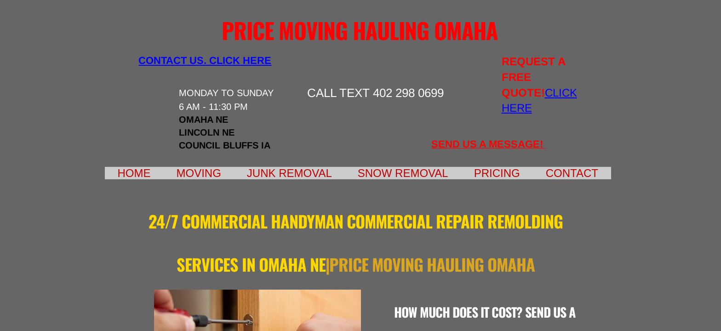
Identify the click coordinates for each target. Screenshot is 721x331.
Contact (572, 173)
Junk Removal (289, 173)
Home (134, 173)
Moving (199, 173)
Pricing (497, 173)
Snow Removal (403, 173)
